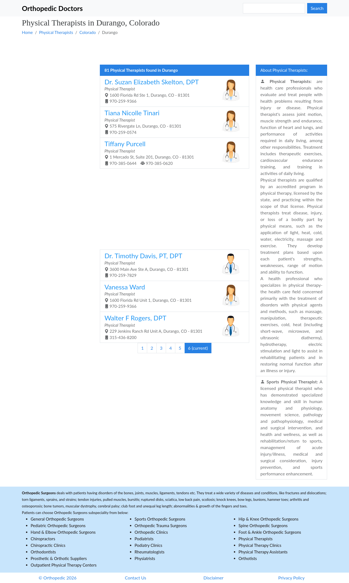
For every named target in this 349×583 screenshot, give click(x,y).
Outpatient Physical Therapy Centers (64, 564)
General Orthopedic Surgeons (57, 518)
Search (317, 8)
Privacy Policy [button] (291, 577)
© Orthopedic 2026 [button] (58, 577)
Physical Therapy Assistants (263, 551)
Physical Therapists (56, 32)
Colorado (87, 32)
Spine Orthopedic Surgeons (263, 525)
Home (27, 32)
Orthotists (248, 558)
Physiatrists (145, 558)
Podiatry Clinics (148, 545)
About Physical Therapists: (284, 70)
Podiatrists (144, 538)
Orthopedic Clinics (151, 532)
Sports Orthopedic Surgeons (160, 518)
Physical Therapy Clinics (260, 545)
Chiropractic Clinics (48, 545)
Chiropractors (43, 538)
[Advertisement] (174, 49)
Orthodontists (43, 551)
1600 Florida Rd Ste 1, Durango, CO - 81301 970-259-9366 (172, 91)
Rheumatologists (149, 551)
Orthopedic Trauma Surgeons (161, 525)
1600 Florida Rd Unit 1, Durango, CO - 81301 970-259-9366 (172, 296)
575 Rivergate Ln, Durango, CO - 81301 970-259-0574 (172, 122)
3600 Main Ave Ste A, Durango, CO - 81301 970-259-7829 (172, 265)
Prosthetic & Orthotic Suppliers (59, 558)
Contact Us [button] (135, 577)
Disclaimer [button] (213, 577)
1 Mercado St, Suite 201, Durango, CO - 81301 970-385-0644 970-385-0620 (172, 153)
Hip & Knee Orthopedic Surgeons (268, 518)
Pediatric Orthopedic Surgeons (58, 525)
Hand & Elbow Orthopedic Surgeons (63, 532)
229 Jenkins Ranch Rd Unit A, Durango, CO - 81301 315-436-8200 (172, 327)
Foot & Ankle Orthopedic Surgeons (270, 532)
